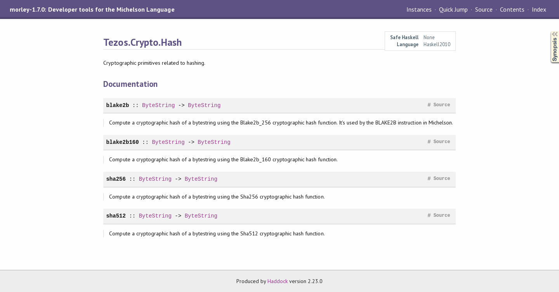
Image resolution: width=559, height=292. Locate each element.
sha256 (116, 179)
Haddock (277, 281)
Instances (419, 9)
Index (539, 9)
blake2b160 (122, 142)
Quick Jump (453, 9)
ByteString (158, 105)
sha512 (116, 215)
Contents (512, 9)
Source (484, 9)
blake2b (117, 105)
